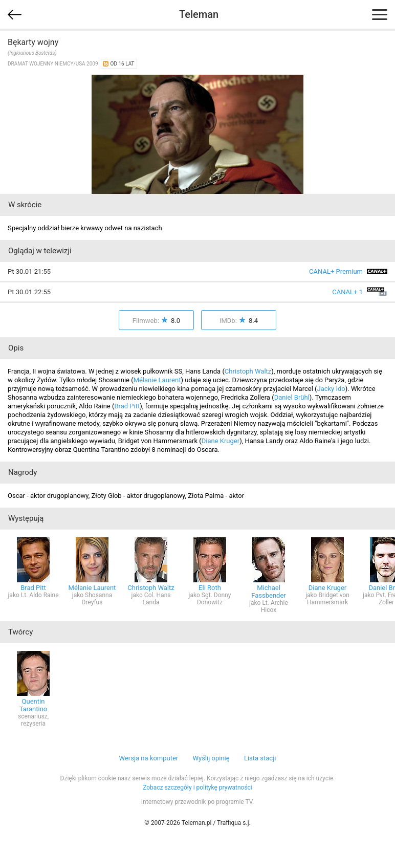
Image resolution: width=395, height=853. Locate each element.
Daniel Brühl (292, 397)
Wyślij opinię (210, 758)
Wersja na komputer (149, 758)
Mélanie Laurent (157, 380)
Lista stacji (260, 758)
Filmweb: (156, 320)
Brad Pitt (127, 406)
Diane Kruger (220, 441)
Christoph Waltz (248, 371)
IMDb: (239, 320)
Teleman (198, 14)
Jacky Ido (331, 388)
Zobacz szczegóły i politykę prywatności (197, 787)
